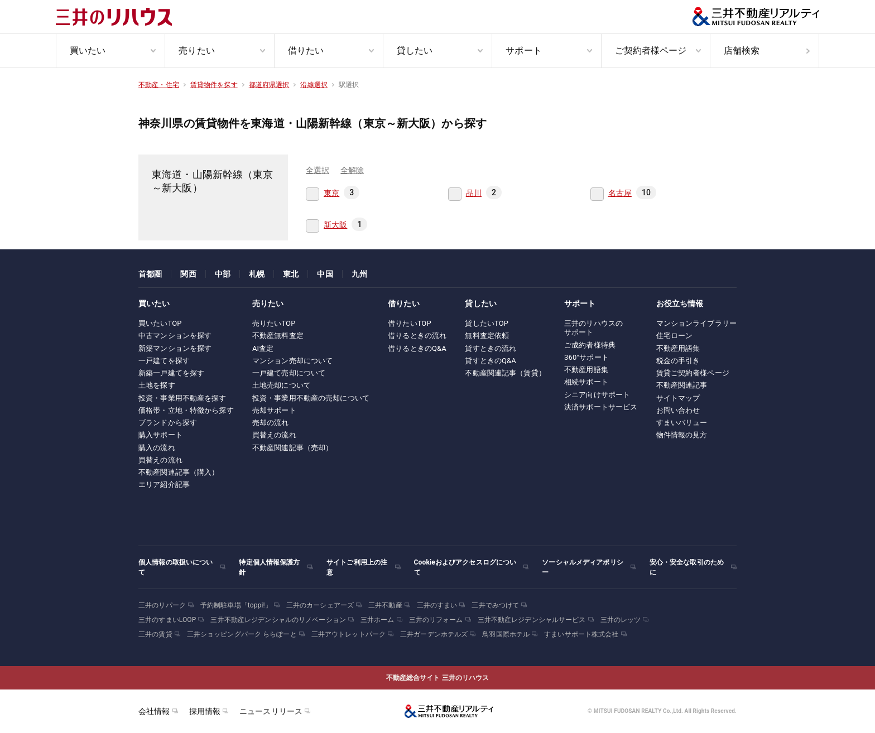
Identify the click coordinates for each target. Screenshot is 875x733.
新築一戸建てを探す (171, 373)
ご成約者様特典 (590, 345)
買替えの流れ (160, 460)
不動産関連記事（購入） (178, 472)
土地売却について (281, 385)
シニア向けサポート (597, 394)
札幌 (257, 273)
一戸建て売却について (288, 373)
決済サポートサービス (600, 407)
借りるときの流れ (417, 335)
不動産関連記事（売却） (292, 447)
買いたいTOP (160, 323)
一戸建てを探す (164, 360)
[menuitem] (110, 50)
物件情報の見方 (682, 435)
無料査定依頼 (487, 335)
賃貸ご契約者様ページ (692, 373)
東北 (291, 273)
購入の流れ (156, 447)
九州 (359, 273)
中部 (222, 273)
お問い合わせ (678, 410)
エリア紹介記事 (164, 484)
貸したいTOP (486, 323)
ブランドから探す (167, 422)
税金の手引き (678, 360)
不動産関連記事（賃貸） (505, 373)
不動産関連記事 (682, 385)
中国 (325, 273)
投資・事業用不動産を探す (182, 398)
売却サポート (274, 410)
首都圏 (150, 273)
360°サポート (586, 357)
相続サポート (586, 382)
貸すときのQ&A (490, 360)
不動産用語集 (586, 369)
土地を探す (156, 385)
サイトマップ (678, 398)
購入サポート (160, 435)
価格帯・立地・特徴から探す (186, 410)
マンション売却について (292, 360)
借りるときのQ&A (417, 348)
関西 (188, 273)
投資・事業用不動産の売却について (310, 398)
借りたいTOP (409, 323)
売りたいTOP (274, 323)
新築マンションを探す (174, 348)
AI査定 (263, 348)
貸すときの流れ (490, 348)
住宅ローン (674, 335)
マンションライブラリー (696, 323)
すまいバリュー (682, 422)
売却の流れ (270, 422)
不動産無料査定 (278, 335)
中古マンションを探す (174, 335)
